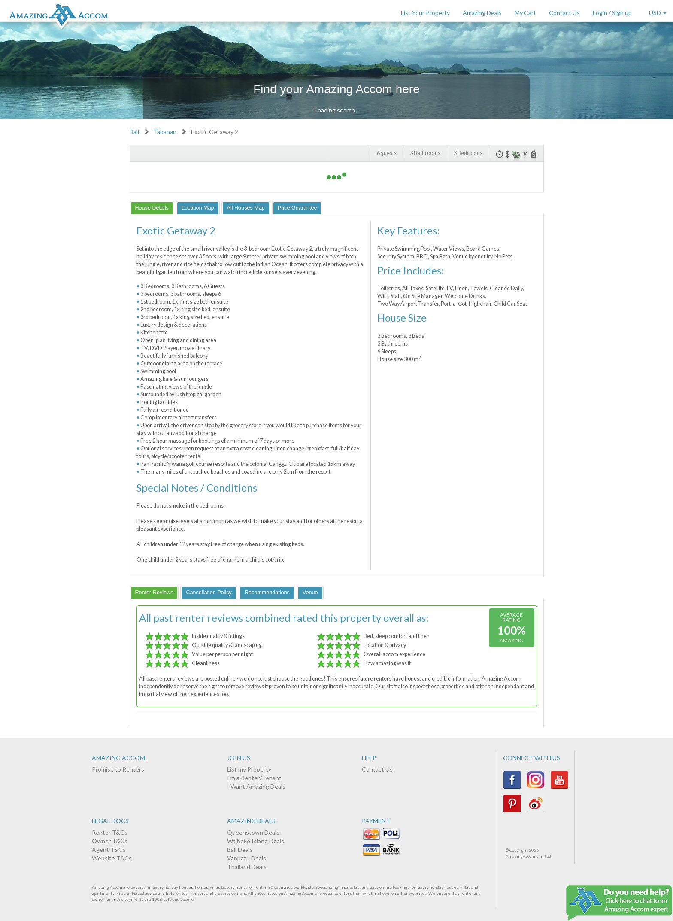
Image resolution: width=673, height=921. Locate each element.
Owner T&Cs (109, 841)
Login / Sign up (612, 12)
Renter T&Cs (109, 832)
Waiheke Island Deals (255, 841)
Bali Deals (240, 849)
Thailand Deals (247, 866)
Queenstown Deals (253, 832)
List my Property (249, 769)
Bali (134, 131)
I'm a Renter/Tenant (254, 777)
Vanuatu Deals (246, 858)
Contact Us (564, 12)
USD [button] (658, 12)
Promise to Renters (118, 769)
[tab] (152, 207)
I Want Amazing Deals (256, 786)
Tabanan (165, 131)
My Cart (525, 12)
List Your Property (425, 12)
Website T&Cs (112, 858)
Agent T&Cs (109, 849)
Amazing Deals (482, 12)
